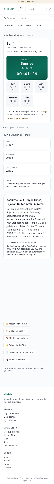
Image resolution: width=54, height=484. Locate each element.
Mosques (8, 25)
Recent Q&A (9, 435)
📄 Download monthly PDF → (20, 352)
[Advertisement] (27, 291)
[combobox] (27, 18)
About (6, 457)
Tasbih (29, 25)
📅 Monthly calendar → (17, 338)
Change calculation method (16, 128)
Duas (5, 438)
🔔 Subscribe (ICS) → (16, 345)
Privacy (7, 460)
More (39, 25)
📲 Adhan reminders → (17, 359)
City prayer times (11, 413)
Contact (7, 467)
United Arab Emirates (13, 35)
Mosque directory (11, 432)
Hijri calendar (9, 420)
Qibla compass (10, 417)
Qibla (19, 25)
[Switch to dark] (50, 9)
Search (6, 442)
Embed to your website (17, 118)
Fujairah (30, 35)
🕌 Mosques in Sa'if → (16, 323)
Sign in (20, 9)
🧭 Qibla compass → (15, 331)
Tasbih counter (10, 445)
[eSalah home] (8, 9)
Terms (6, 464)
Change (43, 111)
